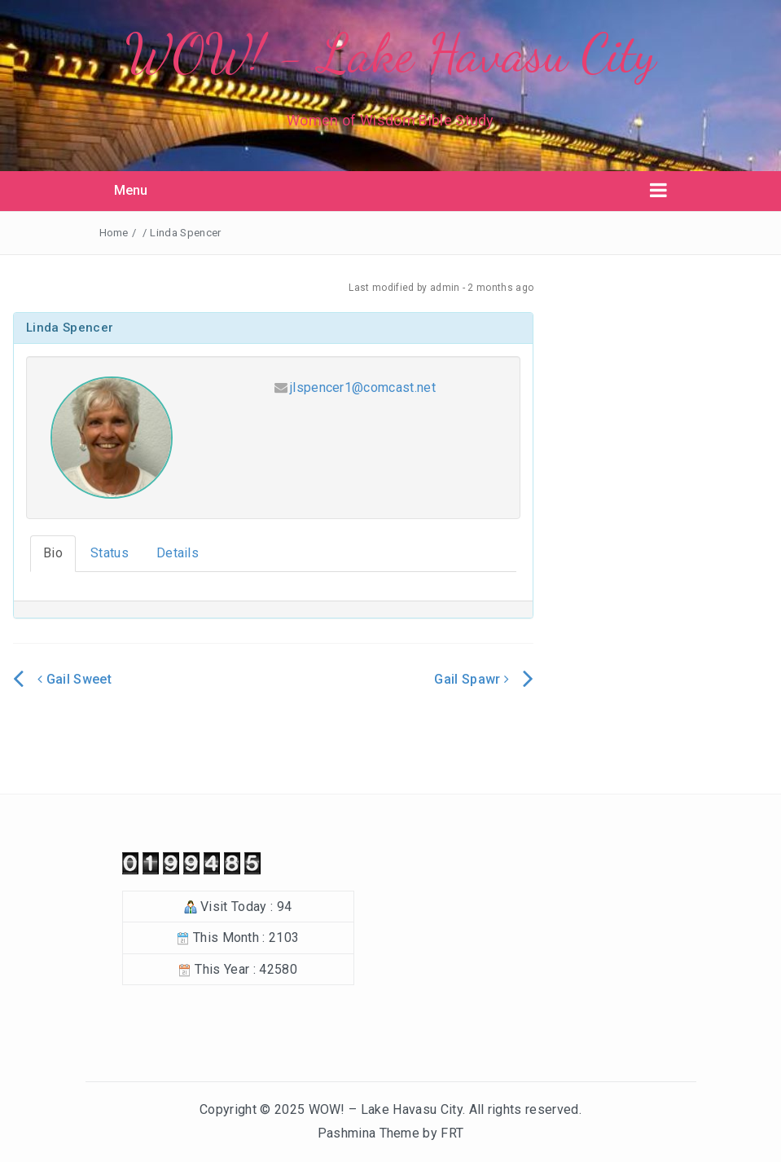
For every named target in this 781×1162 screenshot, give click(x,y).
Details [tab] (177, 553)
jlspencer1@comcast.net (363, 387)
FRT (452, 1133)
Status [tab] (109, 553)
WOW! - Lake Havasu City (390, 53)
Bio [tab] (53, 553)
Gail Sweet (74, 679)
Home (114, 233)
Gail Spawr (471, 679)
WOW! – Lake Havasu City (386, 1109)
